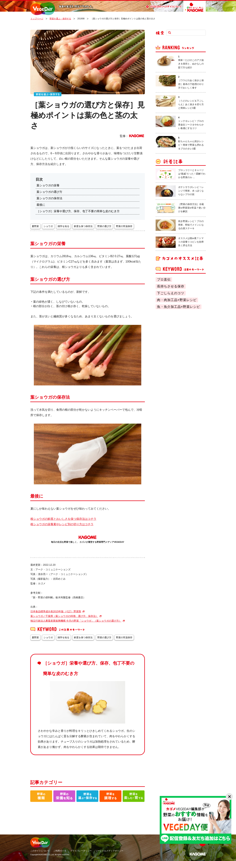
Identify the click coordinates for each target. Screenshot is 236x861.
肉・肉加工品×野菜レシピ (177, 300)
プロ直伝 (164, 279)
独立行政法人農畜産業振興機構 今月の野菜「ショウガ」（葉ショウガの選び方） (75, 620)
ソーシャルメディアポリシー (109, 851)
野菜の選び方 (104, 226)
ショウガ (48, 226)
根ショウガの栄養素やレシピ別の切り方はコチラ (61, 524)
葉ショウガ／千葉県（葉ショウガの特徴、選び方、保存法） (64, 616)
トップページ (36, 18)
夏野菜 (35, 226)
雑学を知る (63, 226)
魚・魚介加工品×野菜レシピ (178, 307)
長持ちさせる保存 (170, 286)
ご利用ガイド (59, 851)
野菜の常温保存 (124, 226)
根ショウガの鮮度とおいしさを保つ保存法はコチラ (63, 518)
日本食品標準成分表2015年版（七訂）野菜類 (55, 611)
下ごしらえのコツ (170, 293)
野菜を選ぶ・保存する (60, 18)
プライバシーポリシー (81, 851)
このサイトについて (40, 851)
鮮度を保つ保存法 (83, 226)
